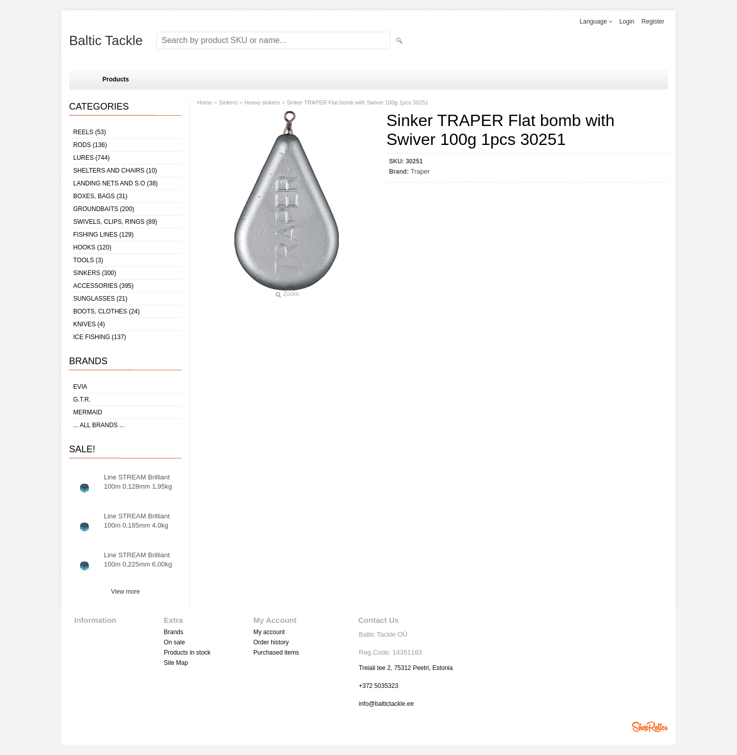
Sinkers (228, 102)
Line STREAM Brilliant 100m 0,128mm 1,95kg (138, 481)
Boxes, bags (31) (100, 196)
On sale (174, 642)
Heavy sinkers (262, 102)
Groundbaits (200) (103, 209)
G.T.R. (82, 399)
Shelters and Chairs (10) (115, 170)
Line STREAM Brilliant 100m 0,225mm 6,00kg (138, 559)
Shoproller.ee (650, 727)
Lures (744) (91, 157)
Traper (420, 171)
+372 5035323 (378, 685)
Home (204, 102)
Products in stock (187, 652)
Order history (271, 642)
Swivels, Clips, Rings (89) (115, 221)
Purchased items (276, 652)
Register (652, 21)
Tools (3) (88, 260)
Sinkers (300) (94, 273)
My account (269, 632)
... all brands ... (98, 425)
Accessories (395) (103, 285)
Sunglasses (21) (100, 298)
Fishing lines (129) (103, 234)
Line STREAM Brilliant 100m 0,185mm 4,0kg (137, 520)
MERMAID (87, 412)
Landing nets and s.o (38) (115, 183)
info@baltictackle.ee (386, 703)
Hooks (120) (92, 247)
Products (115, 79)
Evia (80, 386)
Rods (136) (90, 145)
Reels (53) (89, 132)
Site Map (176, 662)
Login (626, 21)
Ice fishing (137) (99, 337)
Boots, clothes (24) (106, 311)
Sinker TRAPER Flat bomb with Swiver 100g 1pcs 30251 (357, 102)
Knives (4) (89, 324)
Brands (173, 632)
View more (125, 591)
